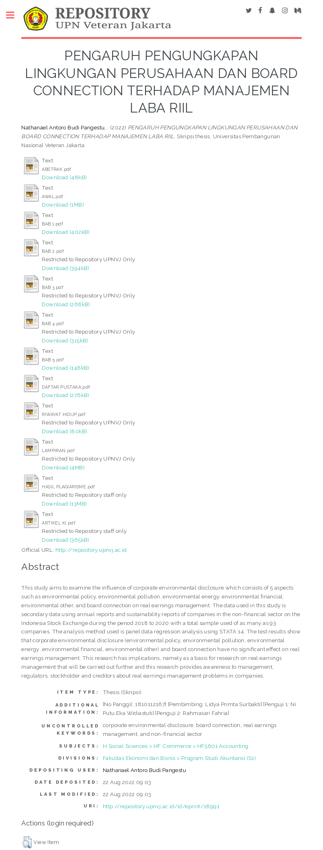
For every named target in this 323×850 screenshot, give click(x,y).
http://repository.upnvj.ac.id (91, 550)
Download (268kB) (66, 304)
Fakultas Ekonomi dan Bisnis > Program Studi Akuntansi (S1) (179, 758)
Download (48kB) (64, 177)
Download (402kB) (66, 232)
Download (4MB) (63, 467)
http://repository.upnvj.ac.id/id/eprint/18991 (161, 806)
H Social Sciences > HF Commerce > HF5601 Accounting (175, 746)
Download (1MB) (63, 204)
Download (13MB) (64, 503)
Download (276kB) (65, 395)
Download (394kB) (65, 268)
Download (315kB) (65, 340)
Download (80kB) (64, 431)
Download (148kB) (65, 368)
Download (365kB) (65, 540)
